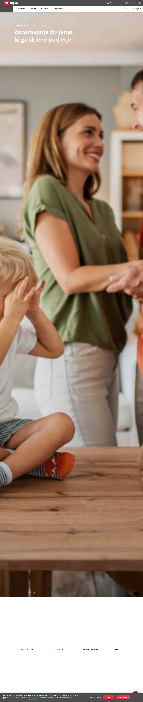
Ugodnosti (45, 9)
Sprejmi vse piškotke (123, 697)
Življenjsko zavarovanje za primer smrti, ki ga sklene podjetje (69, 593)
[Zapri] (140, 697)
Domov (8, 593)
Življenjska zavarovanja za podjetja (40, 593)
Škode (33, 9)
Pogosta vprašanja (90, 649)
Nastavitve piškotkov (95, 697)
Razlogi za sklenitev (57, 649)
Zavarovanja (21, 9)
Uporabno (59, 9)
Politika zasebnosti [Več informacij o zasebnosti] (32, 699)
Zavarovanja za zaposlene (19, 593)
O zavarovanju (27, 649)
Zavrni (109, 697)
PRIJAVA (138, 9)
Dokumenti (117, 649)
